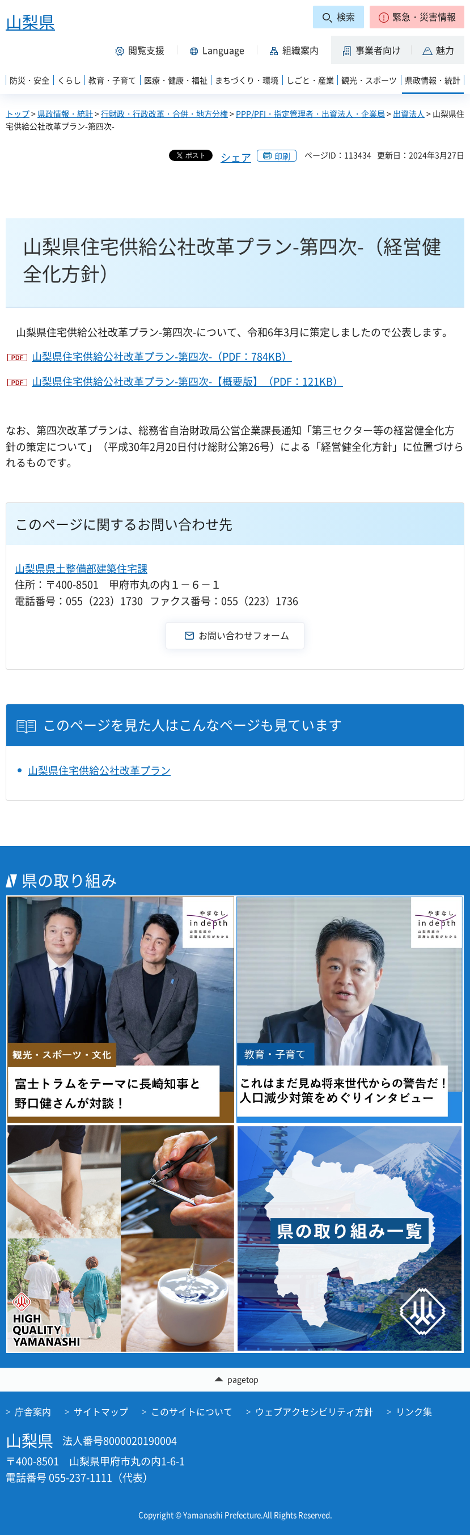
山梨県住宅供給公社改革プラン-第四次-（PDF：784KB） (162, 356)
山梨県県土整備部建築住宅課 (81, 568)
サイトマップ (101, 1411)
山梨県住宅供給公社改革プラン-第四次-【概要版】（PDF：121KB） (187, 381)
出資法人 (409, 113)
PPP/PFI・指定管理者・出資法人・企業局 (310, 113)
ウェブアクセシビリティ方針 (314, 1411)
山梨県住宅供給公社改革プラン (99, 770)
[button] (417, 17)
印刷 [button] (282, 156)
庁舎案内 (33, 1411)
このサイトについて (191, 1411)
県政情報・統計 (65, 113)
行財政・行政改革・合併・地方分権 (164, 113)
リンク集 (414, 1411)
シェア (236, 157)
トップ (17, 113)
